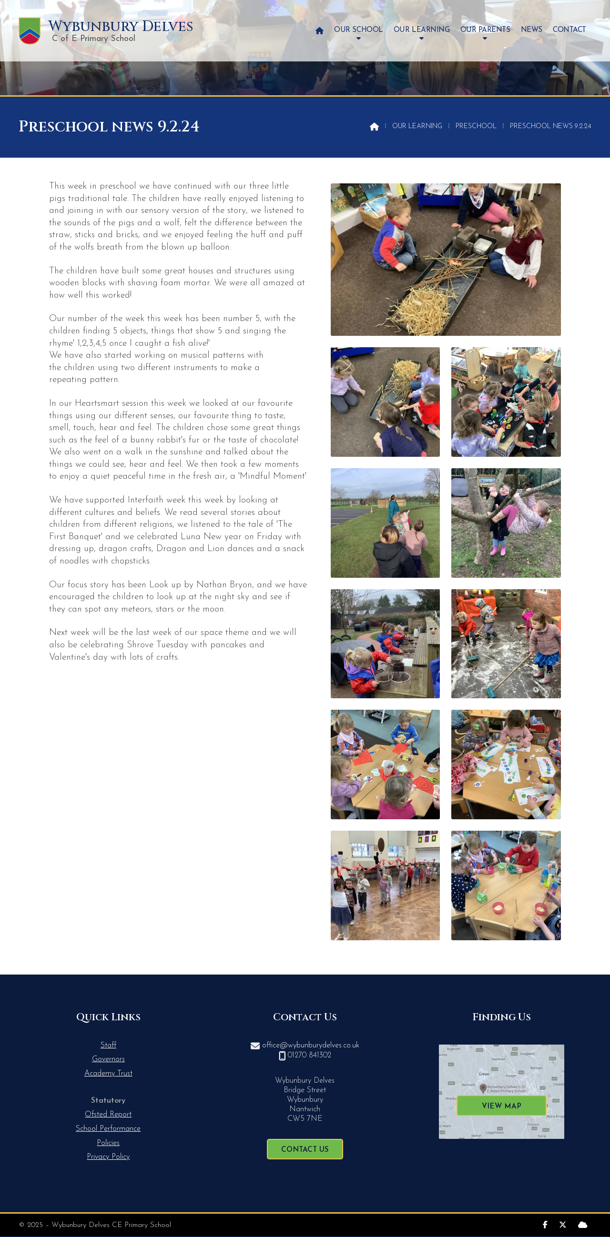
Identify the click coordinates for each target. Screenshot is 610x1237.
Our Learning (417, 126)
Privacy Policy (108, 1157)
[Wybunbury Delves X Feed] (563, 1224)
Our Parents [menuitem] (485, 30)
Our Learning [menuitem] (421, 30)
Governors (108, 1059)
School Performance (108, 1129)
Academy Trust (108, 1073)
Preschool (476, 126)
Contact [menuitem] (569, 30)
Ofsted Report (108, 1114)
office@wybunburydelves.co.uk (310, 1045)
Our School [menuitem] (358, 30)
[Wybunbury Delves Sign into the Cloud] (583, 1224)
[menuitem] (319, 30)
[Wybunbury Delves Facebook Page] (545, 1224)
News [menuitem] (531, 30)
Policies (108, 1143)
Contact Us (305, 1150)
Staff (108, 1045)
